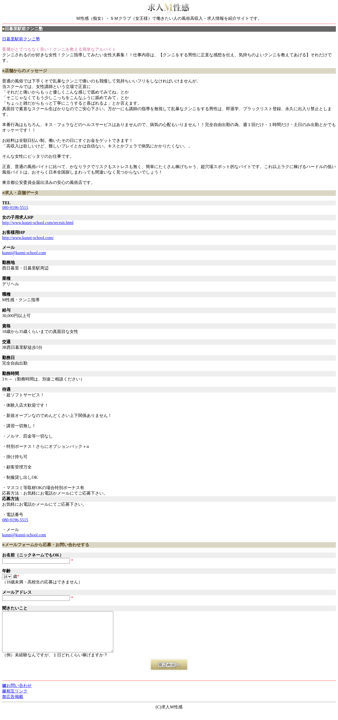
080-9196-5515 (15, 207)
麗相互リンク (14, 699)
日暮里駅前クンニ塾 (21, 39)
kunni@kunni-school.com (24, 252)
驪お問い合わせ (17, 693)
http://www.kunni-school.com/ (28, 237)
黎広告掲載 (12, 704)
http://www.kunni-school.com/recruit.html (37, 222)
